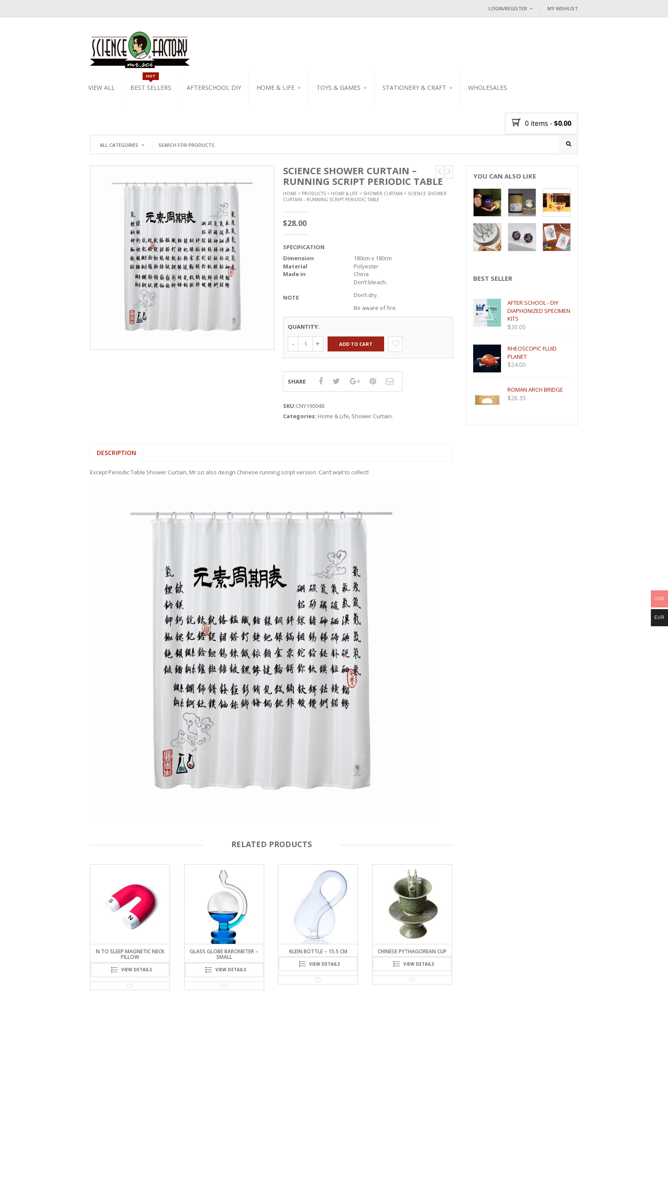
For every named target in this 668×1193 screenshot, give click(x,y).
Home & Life (275, 87)
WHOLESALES (487, 87)
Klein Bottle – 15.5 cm (318, 956)
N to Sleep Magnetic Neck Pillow (130, 958)
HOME (103, 1176)
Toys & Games (338, 87)
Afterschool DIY (214, 87)
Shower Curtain (383, 198)
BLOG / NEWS (168, 1176)
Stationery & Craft (414, 87)
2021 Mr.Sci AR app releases (154, 1105)
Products (314, 198)
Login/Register (508, 8)
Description (116, 457)
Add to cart (356, 348)
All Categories (119, 145)
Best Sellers (150, 87)
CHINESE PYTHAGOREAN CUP (412, 956)
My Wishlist (562, 8)
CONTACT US (205, 1176)
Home (290, 198)
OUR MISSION (132, 1176)
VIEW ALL (101, 87)
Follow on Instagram (357, 1136)
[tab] (116, 457)
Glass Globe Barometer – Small (224, 958)
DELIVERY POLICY (245, 1176)
